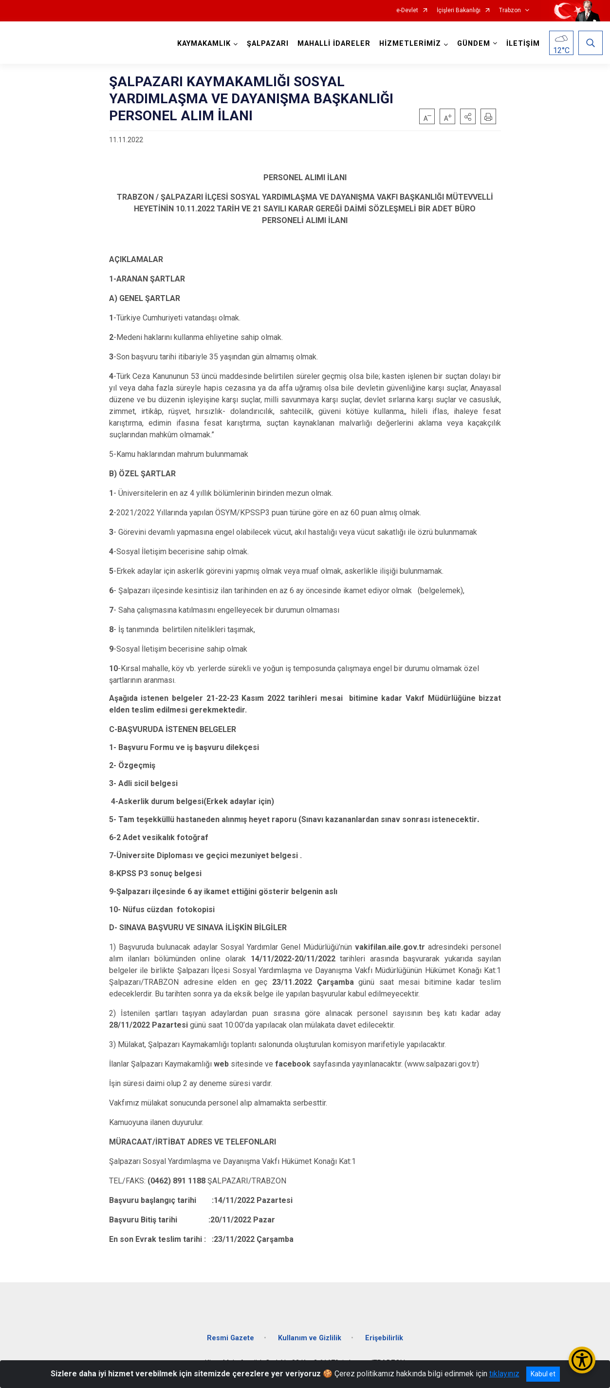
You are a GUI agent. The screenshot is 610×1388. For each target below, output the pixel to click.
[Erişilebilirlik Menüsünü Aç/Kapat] (582, 1360)
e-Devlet (407, 10)
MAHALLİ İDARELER (333, 43)
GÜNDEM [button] (473, 43)
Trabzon (510, 10)
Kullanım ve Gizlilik (309, 1337)
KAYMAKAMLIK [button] (204, 43)
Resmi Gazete (230, 1337)
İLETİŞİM (523, 43)
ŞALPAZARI (268, 43)
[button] (468, 116)
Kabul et (543, 1374)
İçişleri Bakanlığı (459, 10)
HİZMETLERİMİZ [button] (410, 43)
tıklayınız (504, 1373)
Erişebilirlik (384, 1337)
